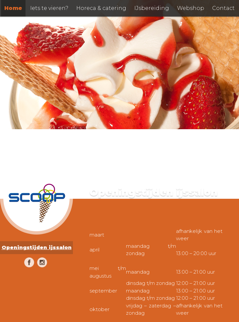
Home (13, 8)
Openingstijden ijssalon (37, 247)
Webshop (190, 8)
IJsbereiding (151, 8)
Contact (223, 8)
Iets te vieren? (49, 8)
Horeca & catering (101, 8)
